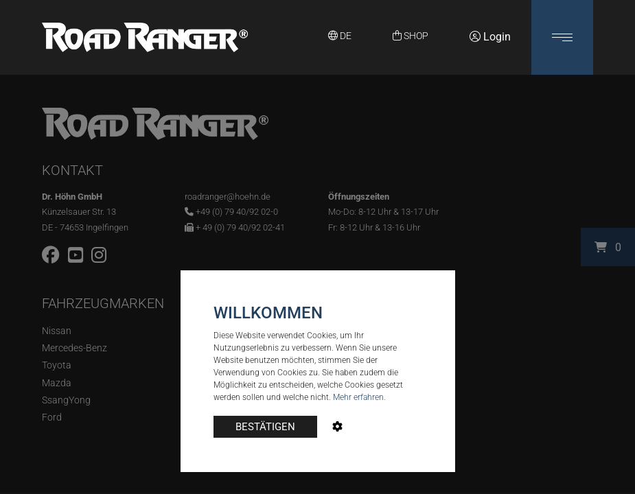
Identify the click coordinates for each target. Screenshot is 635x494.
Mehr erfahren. (359, 397)
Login (490, 36)
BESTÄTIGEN (265, 427)
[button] (562, 37)
